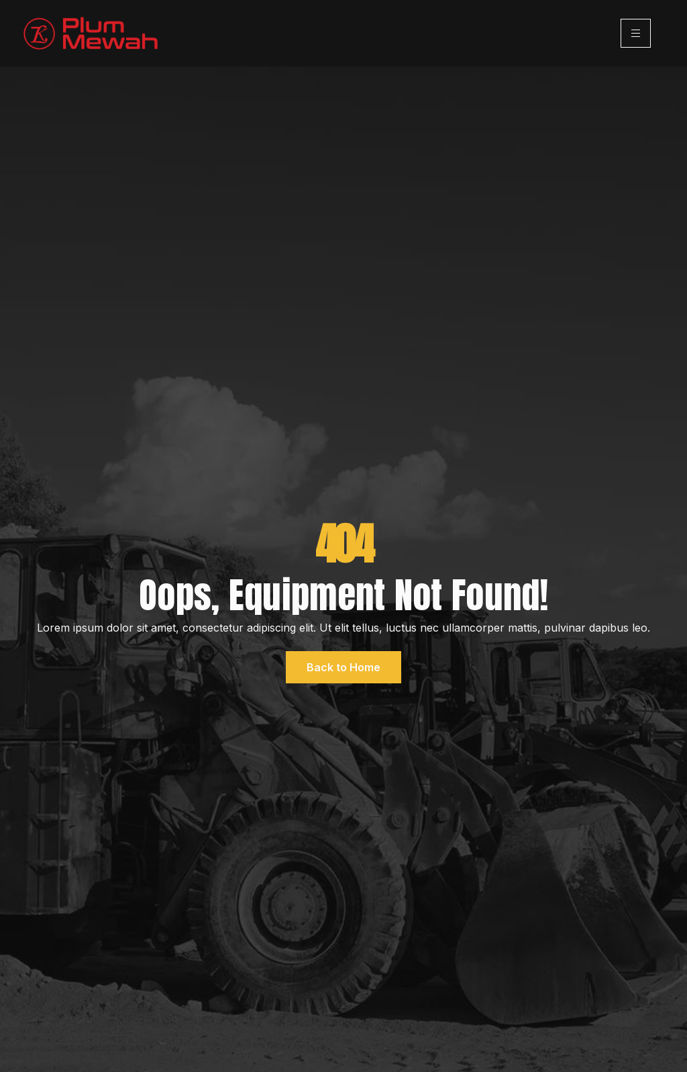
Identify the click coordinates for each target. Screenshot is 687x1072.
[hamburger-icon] (636, 33)
